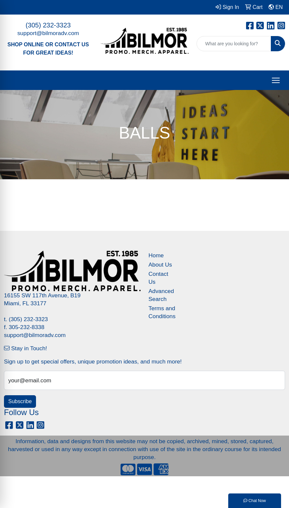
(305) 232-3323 (48, 25)
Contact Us (158, 278)
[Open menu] (275, 80)
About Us (160, 264)
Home (156, 255)
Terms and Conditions (162, 312)
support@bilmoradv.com (48, 33)
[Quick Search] (234, 43)
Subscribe (20, 401)
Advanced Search (161, 295)
